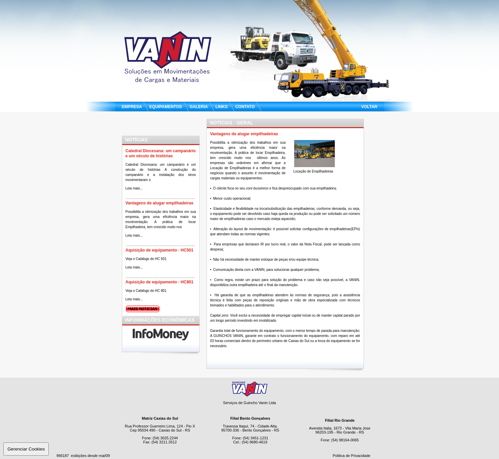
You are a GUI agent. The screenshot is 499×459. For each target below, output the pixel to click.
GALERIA (199, 106)
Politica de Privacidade (351, 456)
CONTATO (245, 106)
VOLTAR (369, 106)
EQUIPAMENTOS (165, 106)
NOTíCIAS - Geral (231, 122)
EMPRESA (132, 106)
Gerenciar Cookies (26, 449)
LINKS (221, 106)
